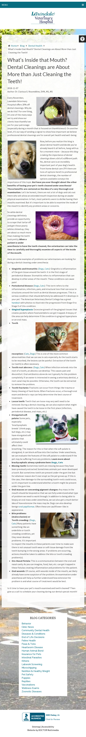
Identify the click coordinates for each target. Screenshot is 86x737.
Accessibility (48, 726)
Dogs (41, 268)
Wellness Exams (30, 688)
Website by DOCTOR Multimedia (43, 730)
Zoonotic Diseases (32, 691)
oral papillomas (26, 506)
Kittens (25, 661)
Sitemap (36, 726)
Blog (22, 45)
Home (14, 45)
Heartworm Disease (32, 647)
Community (28, 630)
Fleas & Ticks (29, 644)
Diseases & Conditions (33, 633)
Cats (47, 268)
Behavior (26, 623)
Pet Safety (27, 674)
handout (16, 302)
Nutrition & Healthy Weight (36, 671)
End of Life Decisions (33, 637)
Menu (5, 4)
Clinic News (28, 627)
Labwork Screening (32, 664)
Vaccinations (28, 684)
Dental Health (35, 45)
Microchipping (29, 667)
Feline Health (29, 640)
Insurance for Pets (31, 654)
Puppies (26, 678)
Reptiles (26, 681)
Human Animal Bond (32, 650)
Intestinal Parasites (32, 657)
